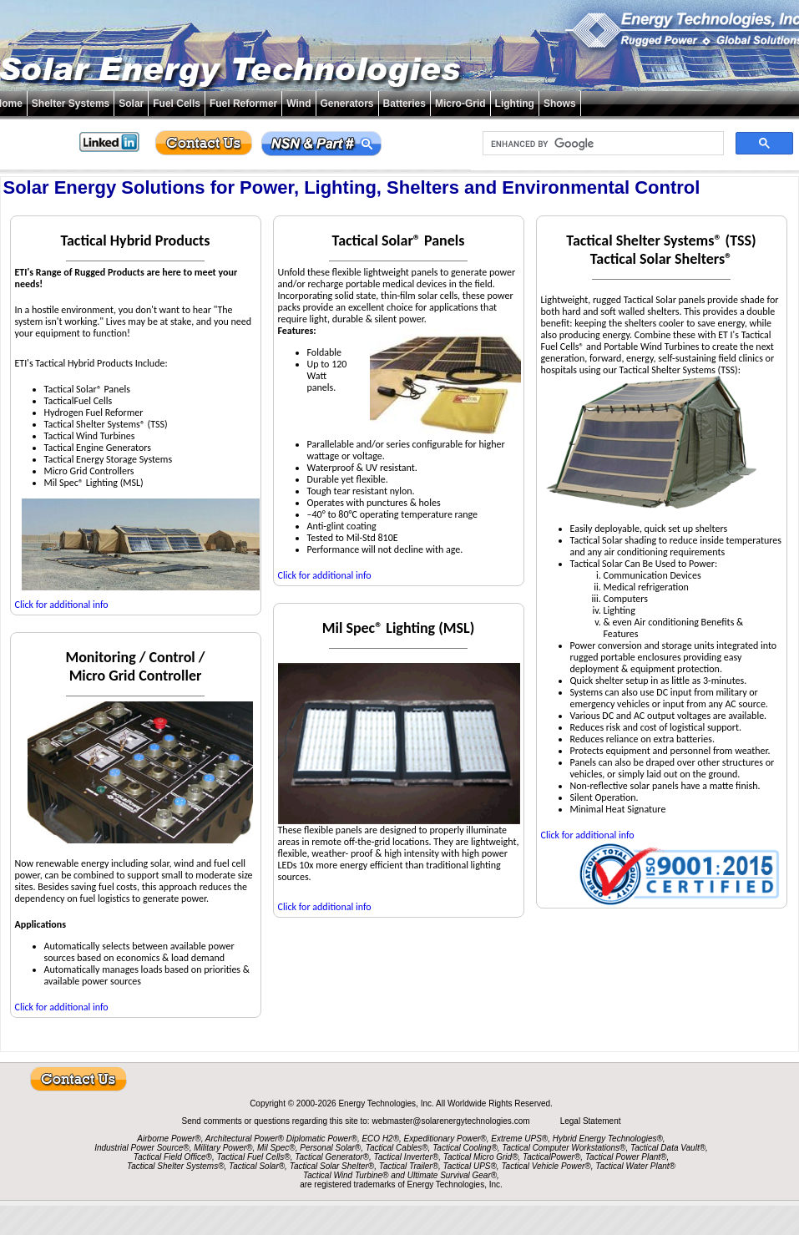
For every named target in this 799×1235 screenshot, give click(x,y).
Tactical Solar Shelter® (332, 1166)
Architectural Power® (244, 1138)
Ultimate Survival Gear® (452, 1175)
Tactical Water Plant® (635, 1166)
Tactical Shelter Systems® (175, 1166)
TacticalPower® (551, 1157)
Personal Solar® (330, 1147)
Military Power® (223, 1147)
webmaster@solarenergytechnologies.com (452, 1121)
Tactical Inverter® (406, 1157)
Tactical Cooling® (465, 1147)
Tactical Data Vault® (667, 1147)
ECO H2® (380, 1138)
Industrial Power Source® (142, 1147)
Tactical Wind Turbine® (345, 1175)
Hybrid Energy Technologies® (608, 1138)
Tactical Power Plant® (626, 1157)
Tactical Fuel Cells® (254, 1157)
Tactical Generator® (332, 1157)
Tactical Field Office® (173, 1157)
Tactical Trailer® (408, 1166)
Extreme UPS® (519, 1138)
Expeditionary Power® (445, 1138)
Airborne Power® (168, 1138)
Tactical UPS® (470, 1166)
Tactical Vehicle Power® (545, 1166)
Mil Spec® (276, 1147)
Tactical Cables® (397, 1147)
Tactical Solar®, (258, 1166)
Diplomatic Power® (321, 1138)
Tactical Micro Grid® (480, 1157)
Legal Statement (590, 1121)
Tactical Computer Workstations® (563, 1147)
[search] (601, 143)
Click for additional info (62, 604)
